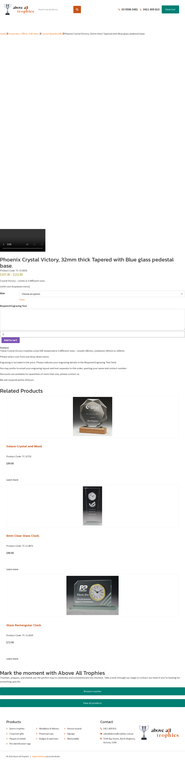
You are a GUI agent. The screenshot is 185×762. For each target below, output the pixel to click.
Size (2, 293)
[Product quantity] (92, 334)
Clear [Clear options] (22, 299)
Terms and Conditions (113, 23)
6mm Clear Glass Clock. (23, 535)
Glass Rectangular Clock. (24, 625)
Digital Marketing (39, 756)
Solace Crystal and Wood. (24, 446)
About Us (91, 23)
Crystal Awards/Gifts (52, 33)
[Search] (77, 9)
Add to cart (10, 340)
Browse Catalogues (70, 23)
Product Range (46, 23)
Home (28, 23)
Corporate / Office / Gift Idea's (24, 33)
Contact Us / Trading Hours (145, 23)
